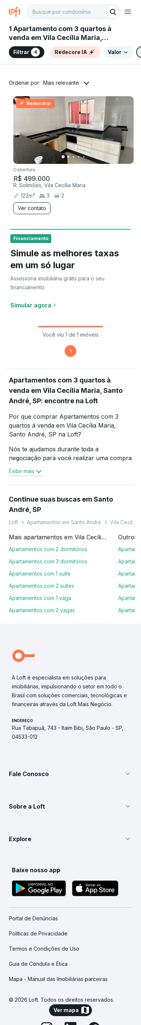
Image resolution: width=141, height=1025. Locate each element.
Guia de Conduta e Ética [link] (38, 964)
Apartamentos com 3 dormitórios (48, 561)
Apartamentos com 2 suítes (41, 586)
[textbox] (73, 11)
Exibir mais (26, 471)
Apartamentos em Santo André (64, 522)
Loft (13, 522)
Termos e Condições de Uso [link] (44, 948)
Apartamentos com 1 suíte (39, 573)
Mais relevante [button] (61, 83)
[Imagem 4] (78, 157)
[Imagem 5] (84, 157)
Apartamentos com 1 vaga (40, 598)
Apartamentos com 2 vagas (42, 610)
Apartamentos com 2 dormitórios (48, 549)
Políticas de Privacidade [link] (38, 933)
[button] (70, 774)
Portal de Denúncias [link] (33, 918)
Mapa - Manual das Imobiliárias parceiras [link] (58, 979)
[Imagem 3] (73, 157)
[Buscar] (113, 12)
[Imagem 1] (63, 156)
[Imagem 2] (68, 157)
